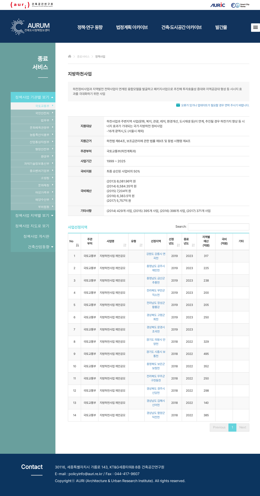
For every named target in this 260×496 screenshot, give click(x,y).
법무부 (47, 120)
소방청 (47, 178)
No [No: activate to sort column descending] (71, 241)
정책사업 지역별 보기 (34, 215)
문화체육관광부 (41, 127)
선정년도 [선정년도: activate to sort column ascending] (171, 241)
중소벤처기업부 (41, 170)
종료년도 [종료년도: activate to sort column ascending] (186, 241)
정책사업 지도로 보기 (32, 225)
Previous (219, 427)
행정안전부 (44, 149)
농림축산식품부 (41, 134)
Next (242, 427)
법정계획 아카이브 (131, 27)
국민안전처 (44, 113)
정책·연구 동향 (89, 27)
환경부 (47, 156)
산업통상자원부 (41, 142)
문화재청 (45, 185)
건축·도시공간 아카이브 (181, 27)
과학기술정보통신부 (38, 163)
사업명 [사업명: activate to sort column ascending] (110, 241)
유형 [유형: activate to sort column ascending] (133, 241)
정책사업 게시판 (36, 236)
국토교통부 (44, 106)
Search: (212, 226)
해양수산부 (44, 199)
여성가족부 (44, 192)
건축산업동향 (40, 247)
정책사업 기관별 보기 (34, 97)
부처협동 (45, 207)
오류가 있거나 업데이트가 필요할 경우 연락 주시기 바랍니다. (215, 105)
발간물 (221, 27)
